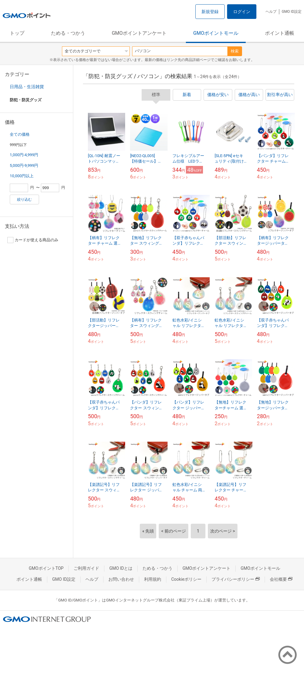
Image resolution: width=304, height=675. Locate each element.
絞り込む (24, 199)
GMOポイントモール (215, 33)
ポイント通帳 (279, 33)
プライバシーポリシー (236, 579)
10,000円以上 (22, 176)
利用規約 (152, 579)
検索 (235, 51)
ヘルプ (271, 11)
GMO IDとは (120, 568)
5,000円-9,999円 (24, 165)
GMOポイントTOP (46, 568)
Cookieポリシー (186, 579)
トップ (17, 33)
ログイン (241, 11)
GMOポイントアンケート (139, 33)
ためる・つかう (68, 33)
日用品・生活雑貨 (27, 86)
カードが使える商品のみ (32, 240)
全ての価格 (20, 134)
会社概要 (281, 579)
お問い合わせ (121, 579)
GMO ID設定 (292, 11)
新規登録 (210, 11)
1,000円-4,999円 (24, 155)
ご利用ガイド (86, 568)
